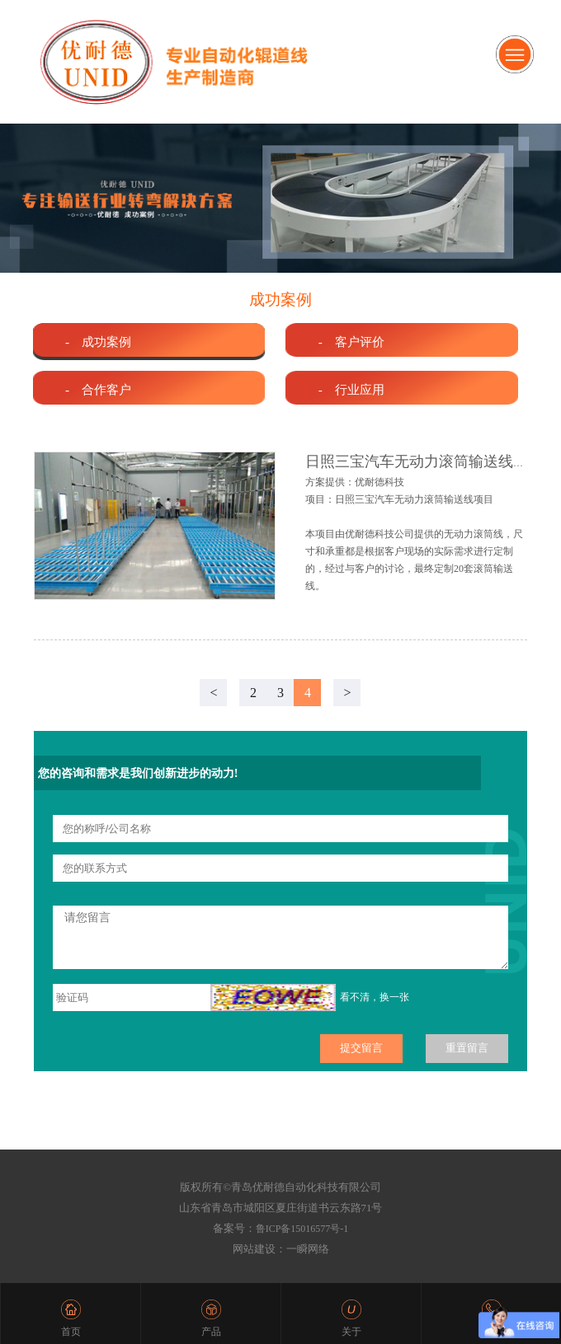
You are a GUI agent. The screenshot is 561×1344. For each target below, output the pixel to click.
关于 (351, 1331)
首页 (71, 1331)
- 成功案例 (98, 342)
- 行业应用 (351, 389)
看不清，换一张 (374, 997)
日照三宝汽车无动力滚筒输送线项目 (424, 461)
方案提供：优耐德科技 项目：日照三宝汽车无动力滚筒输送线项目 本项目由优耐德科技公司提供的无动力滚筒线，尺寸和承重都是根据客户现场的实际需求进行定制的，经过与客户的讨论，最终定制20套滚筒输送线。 (414, 534)
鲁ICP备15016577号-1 (302, 1228)
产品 (211, 1331)
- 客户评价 (351, 342)
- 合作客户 (98, 389)
